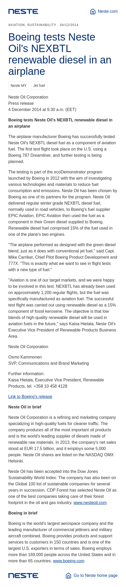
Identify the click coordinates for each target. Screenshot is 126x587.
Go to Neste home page (91, 575)
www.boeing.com (69, 561)
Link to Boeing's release (30, 396)
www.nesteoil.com (90, 502)
